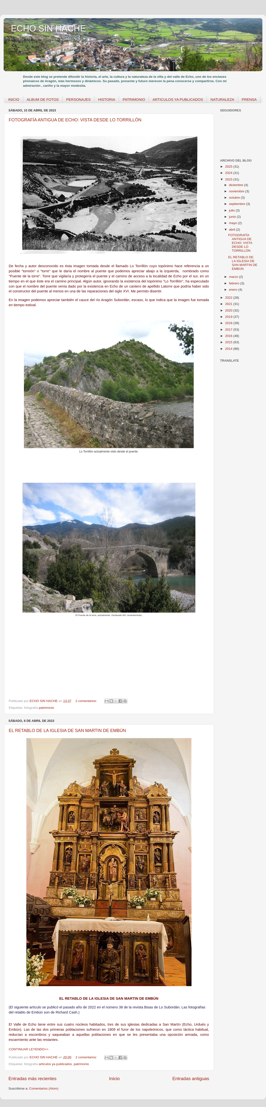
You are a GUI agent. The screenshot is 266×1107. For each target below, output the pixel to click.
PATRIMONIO (134, 99)
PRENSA (249, 99)
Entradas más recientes (32, 1078)
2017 (229, 329)
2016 (229, 336)
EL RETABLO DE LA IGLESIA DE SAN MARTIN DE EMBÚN (67, 730)
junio (233, 216)
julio (232, 210)
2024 (229, 173)
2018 (229, 323)
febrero (234, 283)
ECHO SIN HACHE (48, 28)
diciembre (236, 185)
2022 (229, 297)
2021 (229, 304)
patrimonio (46, 707)
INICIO (13, 99)
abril (232, 229)
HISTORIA (106, 99)
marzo (234, 277)
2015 (229, 342)
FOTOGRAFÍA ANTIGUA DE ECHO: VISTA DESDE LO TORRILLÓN (75, 119)
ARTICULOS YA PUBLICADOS (178, 99)
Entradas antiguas (190, 1078)
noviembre (237, 191)
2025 (229, 166)
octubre (235, 197)
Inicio (114, 1078)
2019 (229, 317)
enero (233, 289)
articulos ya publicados (55, 1064)
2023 (229, 179)
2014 (229, 349)
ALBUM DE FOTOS (43, 99)
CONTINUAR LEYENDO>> (28, 1049)
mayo (233, 223)
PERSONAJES (78, 99)
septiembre (237, 204)
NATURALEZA (222, 99)
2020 (229, 310)
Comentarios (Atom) (44, 1088)
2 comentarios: (86, 701)
